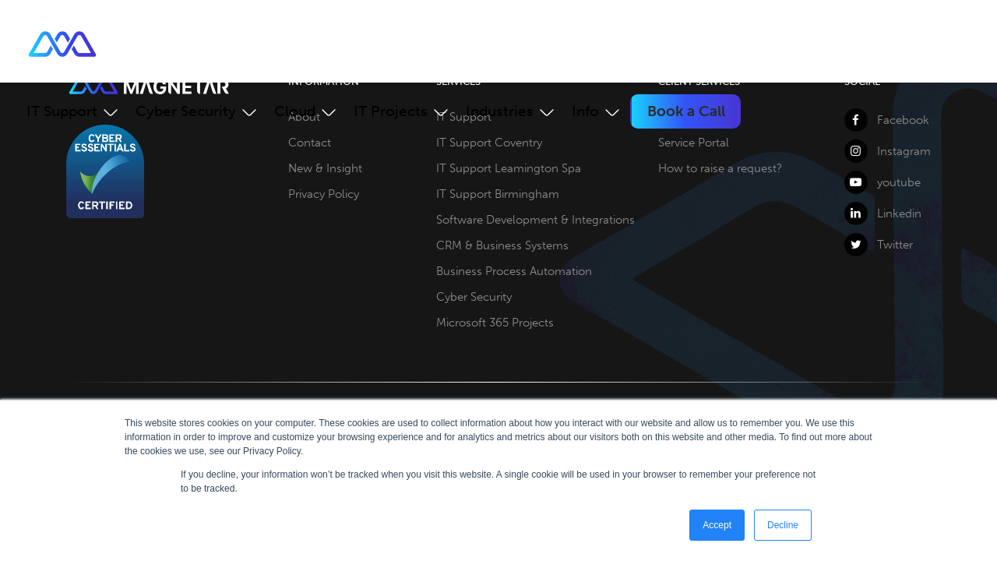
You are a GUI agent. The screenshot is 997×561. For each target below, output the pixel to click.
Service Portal (693, 143)
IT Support (61, 111)
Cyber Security (186, 111)
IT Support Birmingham (497, 194)
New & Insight (325, 168)
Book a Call (686, 111)
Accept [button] (717, 525)
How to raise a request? (720, 168)
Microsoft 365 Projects (495, 323)
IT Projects (391, 111)
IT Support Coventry (489, 143)
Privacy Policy (323, 194)
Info (585, 111)
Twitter (878, 244)
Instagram (887, 151)
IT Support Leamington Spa (508, 168)
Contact (309, 143)
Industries (500, 111)
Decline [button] (782, 525)
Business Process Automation (514, 271)
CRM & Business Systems (502, 245)
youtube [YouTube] (882, 182)
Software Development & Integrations (535, 220)
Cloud (294, 111)
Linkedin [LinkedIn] (882, 213)
